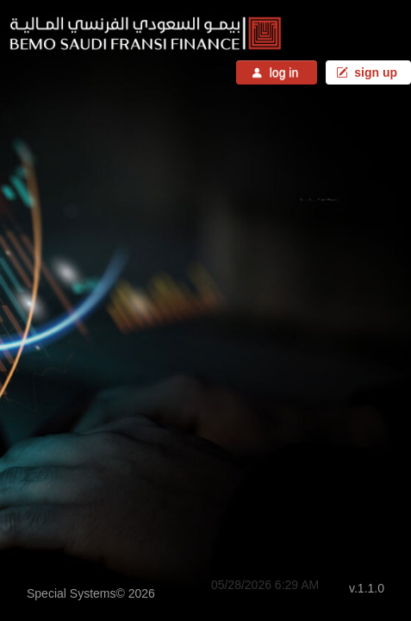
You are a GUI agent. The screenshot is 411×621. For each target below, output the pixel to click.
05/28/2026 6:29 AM (265, 585)
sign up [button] (368, 72)
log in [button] (276, 72)
